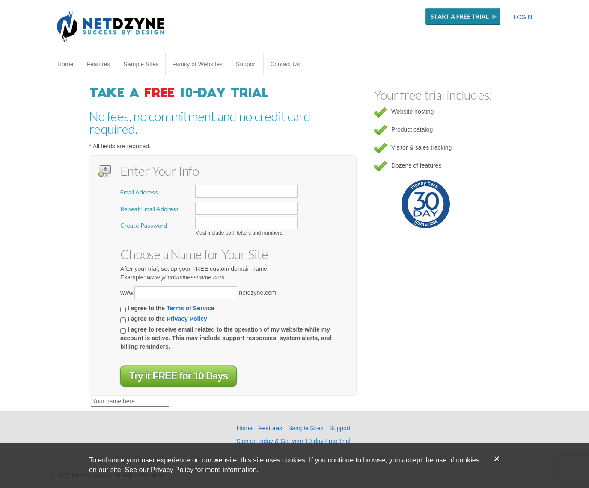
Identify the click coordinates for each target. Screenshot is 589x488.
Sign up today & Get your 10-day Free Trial (293, 441)
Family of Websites (197, 64)
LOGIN (522, 17)
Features (98, 64)
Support (246, 64)
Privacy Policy (187, 318)
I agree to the (167, 308)
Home (65, 64)
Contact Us (285, 64)
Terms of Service (190, 308)
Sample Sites (141, 64)
